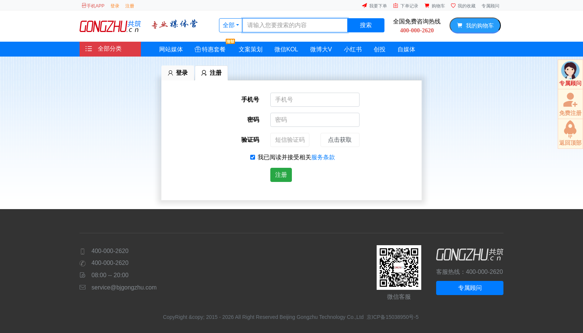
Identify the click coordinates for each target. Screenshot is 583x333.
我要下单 (374, 6)
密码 (253, 119)
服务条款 (323, 157)
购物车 (434, 6)
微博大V (321, 49)
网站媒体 (171, 49)
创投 (380, 49)
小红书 (353, 49)
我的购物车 (475, 25)
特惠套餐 (213, 47)
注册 (129, 6)
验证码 (250, 140)
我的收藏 (463, 6)
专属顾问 (490, 6)
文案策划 (250, 49)
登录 (114, 6)
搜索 (366, 25)
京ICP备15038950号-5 (392, 317)
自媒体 (406, 49)
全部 (229, 25)
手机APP (92, 6)
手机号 (250, 99)
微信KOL (286, 49)
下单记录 (405, 6)
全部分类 (104, 48)
